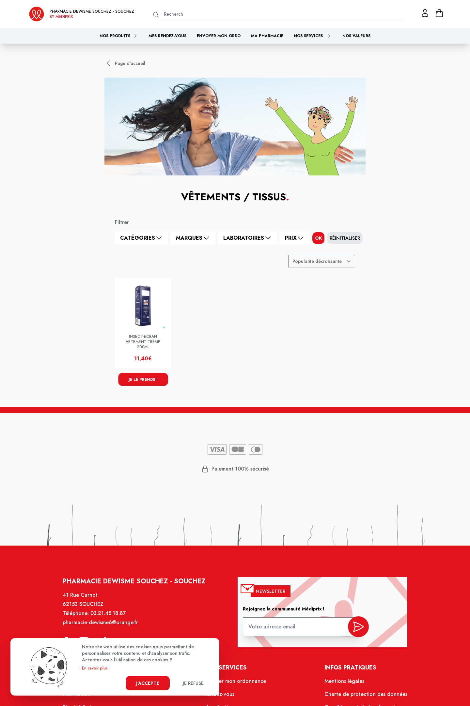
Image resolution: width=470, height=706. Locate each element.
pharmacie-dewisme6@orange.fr (101, 623)
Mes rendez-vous (167, 36)
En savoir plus (95, 668)
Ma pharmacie (267, 36)
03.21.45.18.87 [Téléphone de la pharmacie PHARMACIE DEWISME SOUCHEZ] (109, 614)
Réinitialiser (345, 238)
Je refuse (193, 683)
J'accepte (147, 683)
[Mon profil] (425, 13)
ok (318, 238)
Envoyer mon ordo (219, 36)
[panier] (439, 13)
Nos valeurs (356, 36)
